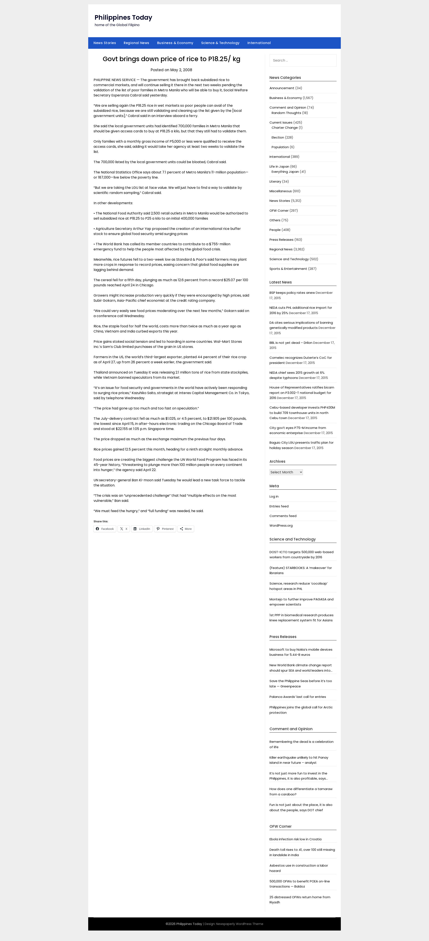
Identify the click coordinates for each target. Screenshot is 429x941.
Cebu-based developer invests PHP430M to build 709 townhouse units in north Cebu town (302, 412)
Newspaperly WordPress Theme (239, 924)
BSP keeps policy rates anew (292, 292)
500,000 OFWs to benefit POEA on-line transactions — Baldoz (300, 884)
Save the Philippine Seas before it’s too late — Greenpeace (301, 683)
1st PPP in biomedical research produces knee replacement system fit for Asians (302, 617)
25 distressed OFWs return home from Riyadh (300, 899)
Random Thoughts (286, 113)
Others (275, 220)
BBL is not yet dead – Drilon (291, 342)
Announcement (282, 88)
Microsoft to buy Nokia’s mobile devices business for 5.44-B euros (301, 652)
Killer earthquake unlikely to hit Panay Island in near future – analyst (299, 760)
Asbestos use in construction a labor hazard (299, 868)
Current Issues (281, 122)
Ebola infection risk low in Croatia (296, 839)
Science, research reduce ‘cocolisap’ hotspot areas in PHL (299, 586)
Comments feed (283, 516)
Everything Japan (285, 171)
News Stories (105, 43)
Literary (275, 181)
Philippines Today (123, 17)
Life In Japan (279, 166)
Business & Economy (175, 43)
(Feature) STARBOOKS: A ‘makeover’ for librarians (301, 570)
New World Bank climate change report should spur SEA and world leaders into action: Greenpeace (301, 668)
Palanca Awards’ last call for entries (298, 696)
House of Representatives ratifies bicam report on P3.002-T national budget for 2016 (302, 392)
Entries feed (279, 506)
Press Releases (281, 239)
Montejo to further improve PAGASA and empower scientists (302, 602)
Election (278, 137)
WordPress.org (281, 525)
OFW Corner (279, 210)
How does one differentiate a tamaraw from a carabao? (301, 791)
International (259, 43)
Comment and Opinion (288, 107)
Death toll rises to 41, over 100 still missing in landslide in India (302, 852)
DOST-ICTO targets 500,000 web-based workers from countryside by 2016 (302, 554)
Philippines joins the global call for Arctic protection (301, 710)
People (275, 229)
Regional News (136, 43)
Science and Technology (289, 259)
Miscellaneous (281, 191)
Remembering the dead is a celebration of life (302, 744)
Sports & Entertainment (288, 268)
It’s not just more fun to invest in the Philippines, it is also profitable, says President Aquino (298, 776)
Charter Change (285, 127)
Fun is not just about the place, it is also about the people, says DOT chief (301, 807)
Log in (274, 496)
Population (280, 147)
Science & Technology (220, 43)
